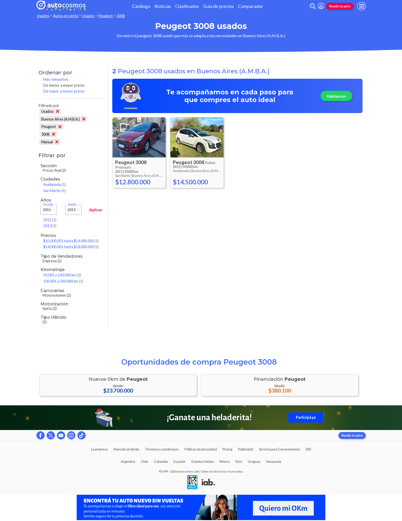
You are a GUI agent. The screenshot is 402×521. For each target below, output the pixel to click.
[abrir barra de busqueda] (313, 6)
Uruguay (254, 461)
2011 (49, 220)
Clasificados (187, 6)
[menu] (361, 6)
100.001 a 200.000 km (63, 281)
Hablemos (336, 96)
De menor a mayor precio (64, 85)
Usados (43, 16)
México (224, 461)
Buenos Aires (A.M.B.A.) (63, 119)
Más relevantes (55, 79)
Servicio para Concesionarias (279, 449)
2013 (49, 226)
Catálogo (141, 6)
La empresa (99, 449)
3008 (121, 16)
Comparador (250, 6)
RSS (308, 449)
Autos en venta (65, 16)
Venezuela (273, 461)
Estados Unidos (203, 461)
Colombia (161, 461)
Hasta (72, 204)
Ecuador (180, 461)
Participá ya (306, 417)
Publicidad (245, 449)
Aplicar (96, 209)
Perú (238, 461)
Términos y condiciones (162, 449)
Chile (144, 461)
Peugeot (105, 16)
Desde (48, 204)
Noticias (162, 6)
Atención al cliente (126, 449)
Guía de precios (218, 6)
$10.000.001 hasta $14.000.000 (71, 241)
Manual (49, 142)
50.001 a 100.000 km (62, 275)
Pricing (227, 449)
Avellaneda (54, 184)
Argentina (128, 461)
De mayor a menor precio (64, 91)
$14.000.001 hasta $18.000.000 (71, 247)
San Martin (54, 190)
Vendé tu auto (339, 6)
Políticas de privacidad (201, 449)
